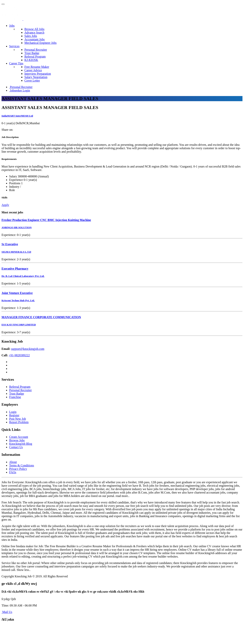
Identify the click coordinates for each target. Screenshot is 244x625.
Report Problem (19, 422)
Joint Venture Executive (17, 293)
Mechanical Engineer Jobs (40, 42)
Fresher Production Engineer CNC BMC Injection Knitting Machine (46, 220)
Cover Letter (32, 80)
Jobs (11, 25)
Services (14, 46)
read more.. (122, 496)
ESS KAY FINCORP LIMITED (19, 324)
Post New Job (17, 418)
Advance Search (34, 32)
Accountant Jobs (34, 39)
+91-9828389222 (19, 355)
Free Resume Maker (36, 66)
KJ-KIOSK (31, 60)
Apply (5, 205)
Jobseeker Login (19, 90)
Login (12, 411)
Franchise (15, 397)
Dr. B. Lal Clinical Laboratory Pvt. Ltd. (23, 276)
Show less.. (23, 569)
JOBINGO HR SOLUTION (17, 227)
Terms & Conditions (21, 465)
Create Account (18, 436)
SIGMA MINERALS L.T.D (16, 251)
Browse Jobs (17, 440)
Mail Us (7, 612)
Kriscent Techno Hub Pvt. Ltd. (18, 300)
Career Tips (16, 63)
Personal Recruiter (35, 49)
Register (14, 415)
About (13, 462)
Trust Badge (31, 53)
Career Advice (33, 70)
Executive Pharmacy (15, 268)
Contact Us (16, 447)
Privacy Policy (18, 468)
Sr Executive (10, 244)
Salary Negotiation (35, 77)
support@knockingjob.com (27, 348)
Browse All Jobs (34, 29)
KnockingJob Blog (20, 443)
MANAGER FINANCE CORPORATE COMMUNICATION (41, 317)
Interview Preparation (37, 73)
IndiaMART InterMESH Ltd (17, 115)
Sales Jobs (30, 36)
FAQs (12, 472)
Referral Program (35, 56)
